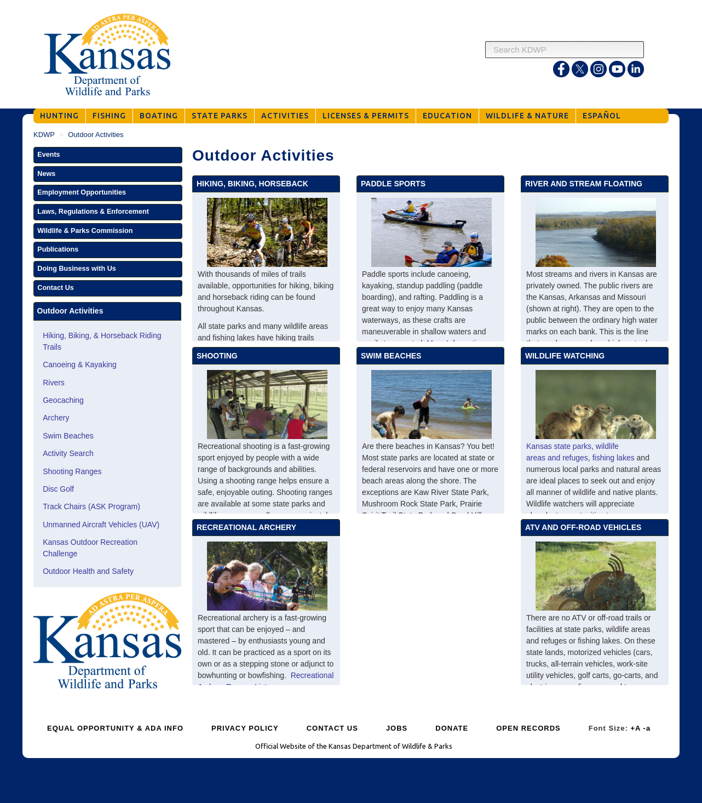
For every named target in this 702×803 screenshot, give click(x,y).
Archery (56, 417)
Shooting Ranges (72, 471)
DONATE (451, 728)
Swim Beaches (68, 435)
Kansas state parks (558, 446)
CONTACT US (332, 728)
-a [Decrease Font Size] (647, 728)
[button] (107, 155)
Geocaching (63, 400)
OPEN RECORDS (528, 728)
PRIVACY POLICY (245, 728)
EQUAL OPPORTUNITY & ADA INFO (115, 728)
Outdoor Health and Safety (88, 571)
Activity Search (68, 453)
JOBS (396, 728)
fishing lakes (613, 457)
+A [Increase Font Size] (635, 728)
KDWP (44, 134)
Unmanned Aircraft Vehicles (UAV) (101, 524)
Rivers (54, 382)
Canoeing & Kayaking (80, 364)
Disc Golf (58, 489)
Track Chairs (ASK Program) (91, 506)
